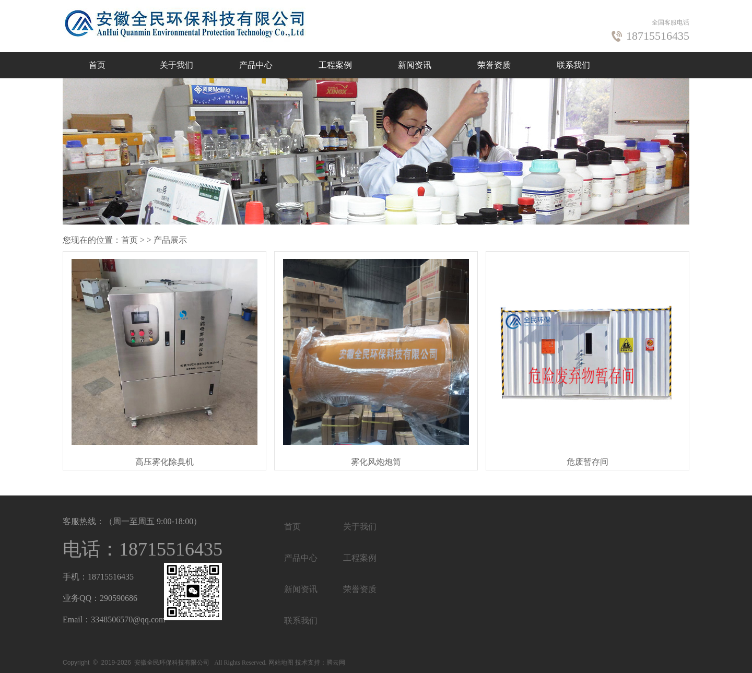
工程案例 (335, 65)
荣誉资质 (494, 65)
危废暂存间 (587, 461)
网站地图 (280, 662)
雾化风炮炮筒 (376, 461)
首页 (97, 65)
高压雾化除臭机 (164, 461)
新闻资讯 (414, 65)
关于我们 (176, 65)
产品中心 (256, 65)
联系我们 (573, 65)
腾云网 (335, 662)
